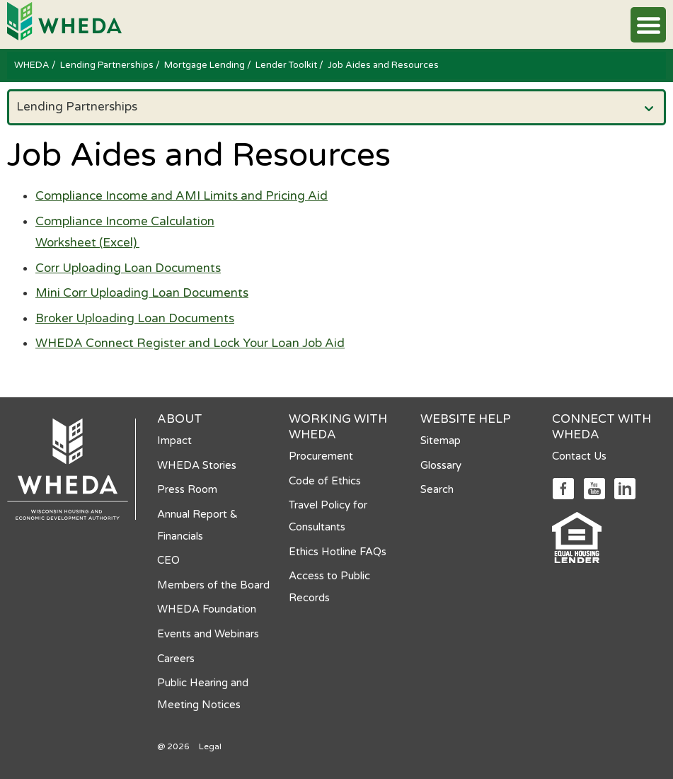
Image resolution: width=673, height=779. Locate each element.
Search (437, 489)
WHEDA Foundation (206, 609)
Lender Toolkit (287, 65)
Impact (174, 440)
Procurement (321, 456)
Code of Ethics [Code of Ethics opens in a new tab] (325, 480)
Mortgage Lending (205, 65)
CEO (168, 560)
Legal (210, 746)
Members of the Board (213, 585)
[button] (648, 24)
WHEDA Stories (196, 465)
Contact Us (579, 456)
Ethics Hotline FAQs (337, 551)
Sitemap (440, 440)
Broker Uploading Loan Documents (134, 318)
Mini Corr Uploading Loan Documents (141, 292)
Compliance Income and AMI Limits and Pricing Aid (181, 195)
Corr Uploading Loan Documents (128, 268)
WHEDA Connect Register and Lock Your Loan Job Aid (190, 343)
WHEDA (33, 65)
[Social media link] (563, 487)
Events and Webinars (208, 633)
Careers (176, 658)
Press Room (187, 489)
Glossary (440, 465)
